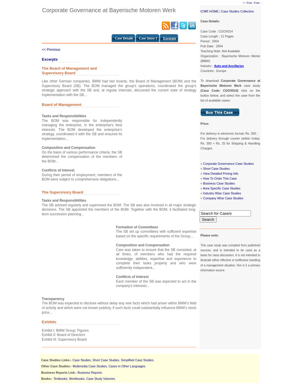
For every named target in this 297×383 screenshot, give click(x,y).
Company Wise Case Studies (223, 198)
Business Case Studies (219, 183)
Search (208, 219)
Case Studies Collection (237, 11)
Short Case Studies (216, 168)
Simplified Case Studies (137, 360)
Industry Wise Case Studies (222, 193)
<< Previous (51, 50)
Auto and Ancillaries (229, 66)
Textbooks (60, 378)
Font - (257, 2)
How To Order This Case (220, 178)
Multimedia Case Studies (90, 366)
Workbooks (76, 378)
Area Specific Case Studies (221, 188)
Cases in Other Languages (126, 366)
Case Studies (82, 360)
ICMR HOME (209, 11)
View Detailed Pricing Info (220, 173)
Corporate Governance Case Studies (228, 163)
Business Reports (90, 372)
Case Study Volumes (100, 378)
